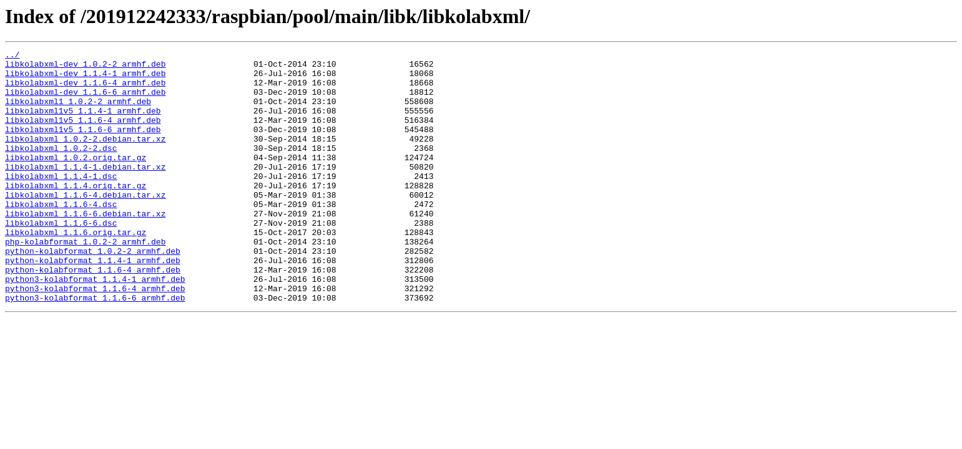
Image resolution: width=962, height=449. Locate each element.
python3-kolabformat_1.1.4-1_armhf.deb (95, 325)
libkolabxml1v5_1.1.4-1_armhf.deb (83, 123)
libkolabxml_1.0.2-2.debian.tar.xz (85, 157)
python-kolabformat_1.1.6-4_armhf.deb (92, 314)
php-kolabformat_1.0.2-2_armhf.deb (85, 280)
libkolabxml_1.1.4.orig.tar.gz (75, 213)
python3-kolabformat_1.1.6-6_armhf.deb (95, 348)
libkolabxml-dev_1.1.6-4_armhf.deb (85, 89)
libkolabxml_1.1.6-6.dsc (61, 258)
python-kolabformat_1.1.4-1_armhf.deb (92, 303)
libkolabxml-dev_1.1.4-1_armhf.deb (85, 78)
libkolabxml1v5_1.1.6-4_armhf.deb (83, 134)
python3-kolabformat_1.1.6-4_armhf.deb (95, 336)
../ (12, 56)
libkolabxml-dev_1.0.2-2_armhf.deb (85, 67)
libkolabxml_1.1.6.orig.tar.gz (75, 269)
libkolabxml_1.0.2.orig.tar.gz (75, 179)
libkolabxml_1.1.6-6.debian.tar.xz (85, 247)
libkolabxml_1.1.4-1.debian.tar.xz (85, 190)
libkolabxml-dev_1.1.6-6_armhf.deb (85, 101)
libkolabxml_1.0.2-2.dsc (61, 168)
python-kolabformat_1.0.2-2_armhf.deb (92, 291)
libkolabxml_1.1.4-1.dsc (61, 202)
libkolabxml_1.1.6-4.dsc (61, 235)
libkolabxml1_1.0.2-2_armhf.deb (78, 112)
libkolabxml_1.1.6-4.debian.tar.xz (85, 224)
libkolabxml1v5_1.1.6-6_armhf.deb (83, 146)
